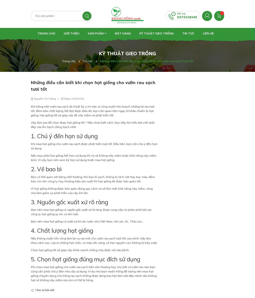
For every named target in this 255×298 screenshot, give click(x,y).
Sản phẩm (97, 33)
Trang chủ (46, 33)
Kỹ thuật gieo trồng (156, 33)
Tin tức (188, 33)
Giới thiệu (71, 33)
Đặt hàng (123, 33)
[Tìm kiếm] (86, 15)
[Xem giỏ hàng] (219, 15)
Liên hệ (208, 33)
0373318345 (187, 17)
